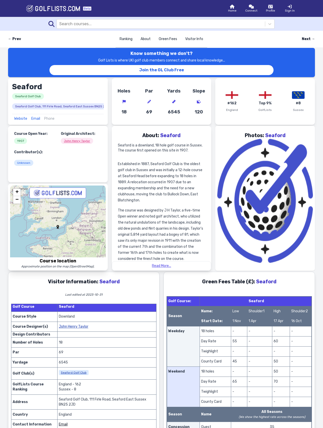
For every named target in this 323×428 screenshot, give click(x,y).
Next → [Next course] (308, 39)
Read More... (161, 266)
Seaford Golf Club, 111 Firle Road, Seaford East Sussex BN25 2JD (62, 106)
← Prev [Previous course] (14, 39)
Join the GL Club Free (161, 70)
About (146, 39)
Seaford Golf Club (28, 96)
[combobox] (59, 24)
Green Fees (168, 39)
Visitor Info (194, 39)
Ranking (126, 39)
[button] (58, 227)
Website (20, 118)
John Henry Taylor (77, 141)
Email (35, 118)
